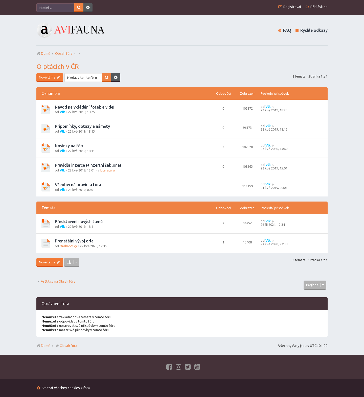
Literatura (107, 170)
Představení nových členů (79, 221)
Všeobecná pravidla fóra (78, 184)
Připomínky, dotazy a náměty (82, 126)
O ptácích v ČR (57, 66)
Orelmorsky (68, 246)
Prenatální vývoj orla (74, 241)
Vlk (62, 112)
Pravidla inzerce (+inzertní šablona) (88, 165)
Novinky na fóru (69, 145)
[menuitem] (316, 7)
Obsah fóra (66, 346)
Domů (45, 346)
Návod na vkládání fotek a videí (84, 107)
